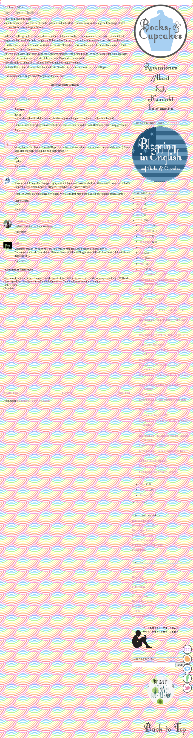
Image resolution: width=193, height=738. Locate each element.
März (143, 484)
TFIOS (136, 611)
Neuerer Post (10, 392)
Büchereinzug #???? (150, 329)
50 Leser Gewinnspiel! (151, 299)
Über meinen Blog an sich (153, 466)
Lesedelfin (20, 178)
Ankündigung (139, 567)
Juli (142, 252)
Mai (142, 263)
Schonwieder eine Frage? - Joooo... (158, 471)
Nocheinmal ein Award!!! (153, 394)
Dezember (146, 225)
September (146, 241)
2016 (139, 198)
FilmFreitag (138, 586)
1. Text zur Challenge (151, 344)
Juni (142, 258)
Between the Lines (142, 520)
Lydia (17, 142)
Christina (20, 221)
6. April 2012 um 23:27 (35, 142)
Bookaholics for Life (143, 525)
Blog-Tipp (138, 577)
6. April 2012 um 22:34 (39, 109)
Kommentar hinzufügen (19, 269)
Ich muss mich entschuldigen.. (156, 477)
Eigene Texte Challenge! (152, 445)
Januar (144, 495)
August (144, 247)
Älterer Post (123, 392)
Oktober (144, 236)
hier (6, 27)
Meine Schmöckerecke (144, 540)
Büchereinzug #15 (149, 359)
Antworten (20, 130)
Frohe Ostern (146, 430)
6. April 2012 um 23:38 (41, 178)
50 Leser (144, 304)
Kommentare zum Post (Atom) (34, 400)
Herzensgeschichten (143, 530)
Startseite (67, 392)
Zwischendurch (140, 615)
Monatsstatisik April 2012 (153, 274)
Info (134, 591)
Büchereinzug (140, 582)
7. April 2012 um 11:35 (40, 221)
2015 (139, 203)
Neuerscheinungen (142, 601)
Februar (144, 489)
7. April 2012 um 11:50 (36, 243)
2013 (139, 214)
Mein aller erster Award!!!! (154, 415)
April (143, 269)
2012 (139, 220)
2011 (139, 502)
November (146, 230)
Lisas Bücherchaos (142, 535)
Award (135, 572)
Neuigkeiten (139, 606)
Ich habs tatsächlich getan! (153, 460)
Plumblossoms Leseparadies (147, 544)
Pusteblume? (139, 549)
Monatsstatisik (140, 596)
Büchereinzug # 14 (149, 409)
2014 (139, 209)
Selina (18, 243)
